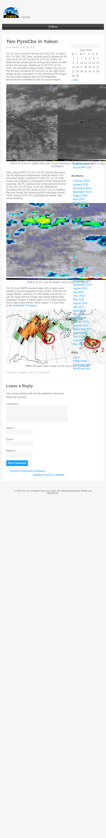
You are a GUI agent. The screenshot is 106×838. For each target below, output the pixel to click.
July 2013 (78, 336)
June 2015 (79, 295)
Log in (76, 357)
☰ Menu (53, 26)
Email (10, 439)
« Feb (74, 80)
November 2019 (82, 192)
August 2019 (80, 195)
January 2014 (80, 321)
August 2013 (80, 332)
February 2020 (81, 180)
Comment (12, 404)
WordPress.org (81, 368)
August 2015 (80, 288)
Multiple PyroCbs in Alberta (50, 475)
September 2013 (82, 329)
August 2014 (80, 303)
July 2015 (78, 292)
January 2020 (80, 184)
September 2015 (82, 284)
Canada (22, 372)
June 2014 (79, 310)
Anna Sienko (12, 47)
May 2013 (78, 344)
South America (81, 163)
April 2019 (78, 199)
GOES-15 (32, 372)
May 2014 (78, 314)
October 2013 (80, 325)
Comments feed (82, 364)
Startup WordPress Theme (74, 491)
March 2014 (79, 318)
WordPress (52, 493)
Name (10, 428)
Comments (44, 372)
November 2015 (82, 280)
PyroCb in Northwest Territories (25, 471)
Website (11, 450)
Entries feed (79, 361)
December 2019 (82, 188)
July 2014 (78, 307)
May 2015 (78, 299)
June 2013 (79, 340)
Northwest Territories (25, 305)
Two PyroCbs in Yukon (32, 41)
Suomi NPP (79, 167)
